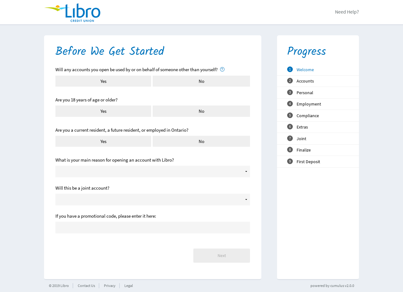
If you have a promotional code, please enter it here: (105, 216)
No (201, 81)
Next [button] (222, 255)
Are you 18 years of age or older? (86, 100)
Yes (103, 81)
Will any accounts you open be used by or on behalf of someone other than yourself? (139, 69)
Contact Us (86, 285)
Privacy (110, 285)
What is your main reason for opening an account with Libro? (114, 160)
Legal (128, 285)
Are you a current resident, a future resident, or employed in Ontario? (121, 130)
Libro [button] (64, 285)
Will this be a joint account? (82, 188)
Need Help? (347, 12)
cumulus (337, 285)
